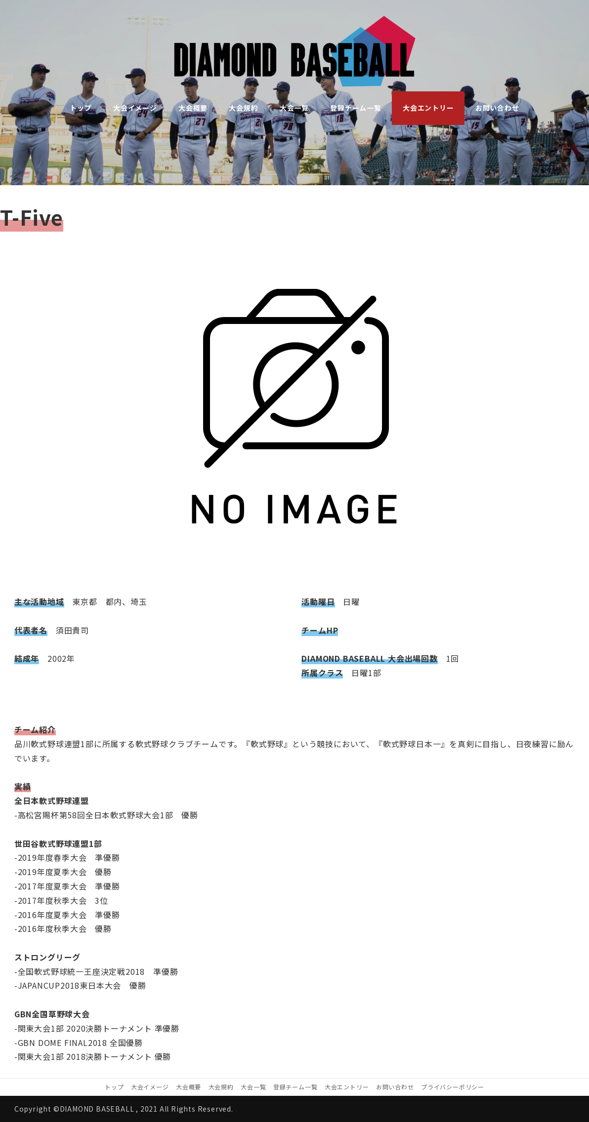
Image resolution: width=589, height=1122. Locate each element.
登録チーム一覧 (295, 1086)
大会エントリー (347, 1086)
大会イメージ (150, 1086)
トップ (114, 1086)
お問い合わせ (395, 1086)
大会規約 (221, 1086)
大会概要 (188, 1086)
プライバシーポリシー (452, 1086)
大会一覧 (253, 1086)
